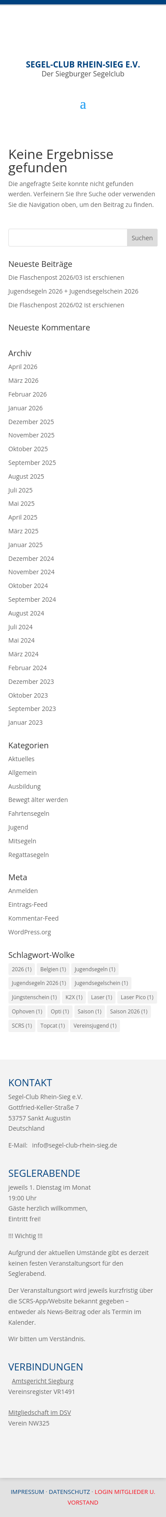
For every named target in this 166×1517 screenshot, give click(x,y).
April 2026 (23, 366)
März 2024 (23, 654)
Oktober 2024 (28, 585)
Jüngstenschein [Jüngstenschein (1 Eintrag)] (34, 997)
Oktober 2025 (28, 449)
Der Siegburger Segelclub (83, 69)
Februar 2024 (27, 667)
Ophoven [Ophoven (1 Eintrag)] (27, 1011)
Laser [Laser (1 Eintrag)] (101, 997)
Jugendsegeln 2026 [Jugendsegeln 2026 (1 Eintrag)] (39, 983)
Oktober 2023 (28, 695)
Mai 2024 (21, 640)
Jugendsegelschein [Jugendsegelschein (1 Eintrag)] (101, 983)
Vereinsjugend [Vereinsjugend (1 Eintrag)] (94, 1025)
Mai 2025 (21, 503)
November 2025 (31, 435)
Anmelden (23, 890)
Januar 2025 (25, 544)
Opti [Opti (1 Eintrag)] (60, 1011)
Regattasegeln (28, 854)
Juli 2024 (20, 627)
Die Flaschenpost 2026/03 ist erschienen (66, 277)
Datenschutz (69, 1492)
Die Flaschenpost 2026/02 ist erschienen (66, 305)
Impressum (27, 1492)
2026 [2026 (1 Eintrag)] (22, 969)
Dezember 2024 (31, 558)
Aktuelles (21, 759)
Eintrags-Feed (28, 904)
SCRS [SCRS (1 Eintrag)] (22, 1025)
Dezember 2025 (31, 421)
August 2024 (26, 613)
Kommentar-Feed (33, 918)
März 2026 (23, 380)
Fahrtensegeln (29, 813)
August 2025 (26, 476)
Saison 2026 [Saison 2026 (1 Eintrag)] (128, 1011)
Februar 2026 (27, 394)
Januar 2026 (25, 408)
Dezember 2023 (31, 681)
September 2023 (32, 708)
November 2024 (31, 572)
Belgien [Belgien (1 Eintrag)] (53, 969)
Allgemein (22, 772)
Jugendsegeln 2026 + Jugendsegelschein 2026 (73, 291)
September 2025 (32, 462)
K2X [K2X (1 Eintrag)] (74, 997)
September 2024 (32, 599)
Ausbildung (24, 786)
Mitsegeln (22, 841)
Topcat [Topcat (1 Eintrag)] (53, 1025)
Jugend (18, 827)
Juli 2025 (20, 490)
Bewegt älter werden (38, 799)
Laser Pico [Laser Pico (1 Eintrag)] (137, 997)
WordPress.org (29, 932)
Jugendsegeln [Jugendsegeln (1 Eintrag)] (95, 969)
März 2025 (23, 531)
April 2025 (23, 517)
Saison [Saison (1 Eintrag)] (90, 1011)
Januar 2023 (25, 722)
